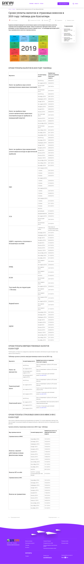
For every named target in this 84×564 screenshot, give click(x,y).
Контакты (27, 547)
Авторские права (64, 543)
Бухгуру (15, 20)
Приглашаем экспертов (29, 543)
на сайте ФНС (43, 375)
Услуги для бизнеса (63, 4)
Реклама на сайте (64, 541)
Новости (36, 3)
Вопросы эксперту (28, 541)
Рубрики (31, 3)
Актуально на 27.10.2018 (34, 20)
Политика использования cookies (49, 548)
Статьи (41, 3)
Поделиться (58, 20)
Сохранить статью (69, 20)
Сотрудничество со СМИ (48, 543)
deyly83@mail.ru (47, 557)
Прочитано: (47, 20)
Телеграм (27, 545)
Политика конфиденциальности (13, 544)
